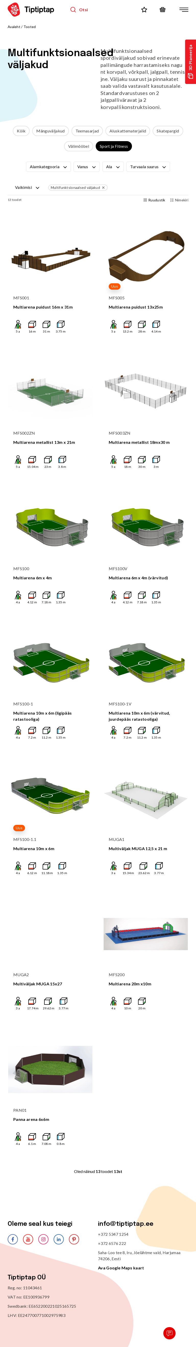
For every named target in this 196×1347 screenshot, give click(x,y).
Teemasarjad (87, 130)
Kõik (21, 130)
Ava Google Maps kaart (121, 1267)
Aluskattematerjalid (127, 130)
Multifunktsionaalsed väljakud (78, 187)
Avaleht (14, 27)
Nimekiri (179, 200)
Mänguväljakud (50, 130)
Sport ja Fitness (114, 146)
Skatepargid (168, 130)
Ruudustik (154, 200)
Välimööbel (78, 146)
